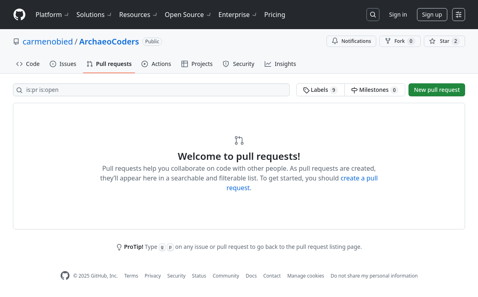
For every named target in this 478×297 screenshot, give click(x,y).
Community (226, 275)
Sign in (398, 14)
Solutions (94, 14)
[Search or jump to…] (373, 14)
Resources (138, 14)
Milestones (374, 90)
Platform (53, 14)
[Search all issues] (151, 89)
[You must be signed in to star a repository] (444, 41)
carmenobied (48, 41)
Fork (400, 41)
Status (199, 275)
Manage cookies (305, 275)
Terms (131, 275)
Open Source (188, 14)
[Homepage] (19, 14)
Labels (320, 90)
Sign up (432, 14)
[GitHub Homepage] (65, 276)
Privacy (153, 275)
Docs (251, 275)
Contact (271, 275)
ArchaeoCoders (109, 41)
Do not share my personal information (374, 275)
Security (176, 275)
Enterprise (238, 14)
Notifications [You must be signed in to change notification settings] (351, 41)
